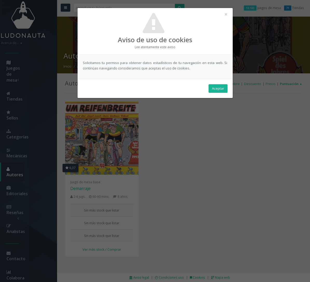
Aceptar (218, 88)
